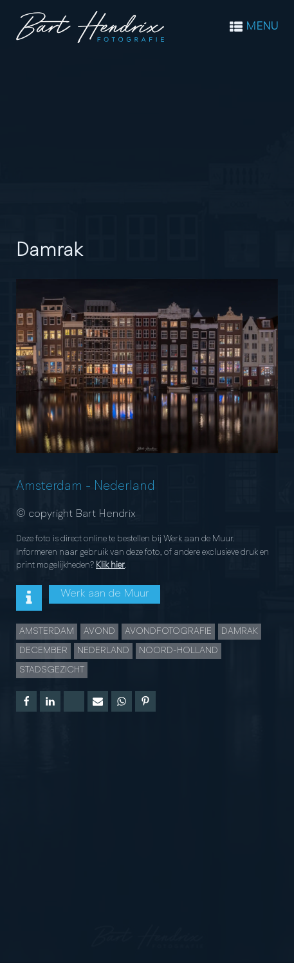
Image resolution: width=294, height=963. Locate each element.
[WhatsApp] (121, 701)
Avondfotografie (168, 631)
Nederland (124, 486)
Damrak (239, 631)
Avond (99, 631)
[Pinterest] (145, 701)
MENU (262, 26)
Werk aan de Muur (104, 593)
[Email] (97, 701)
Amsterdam (49, 486)
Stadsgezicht (51, 669)
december (43, 650)
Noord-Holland (178, 650)
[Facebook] (26, 701)
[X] (74, 701)
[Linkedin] (50, 701)
